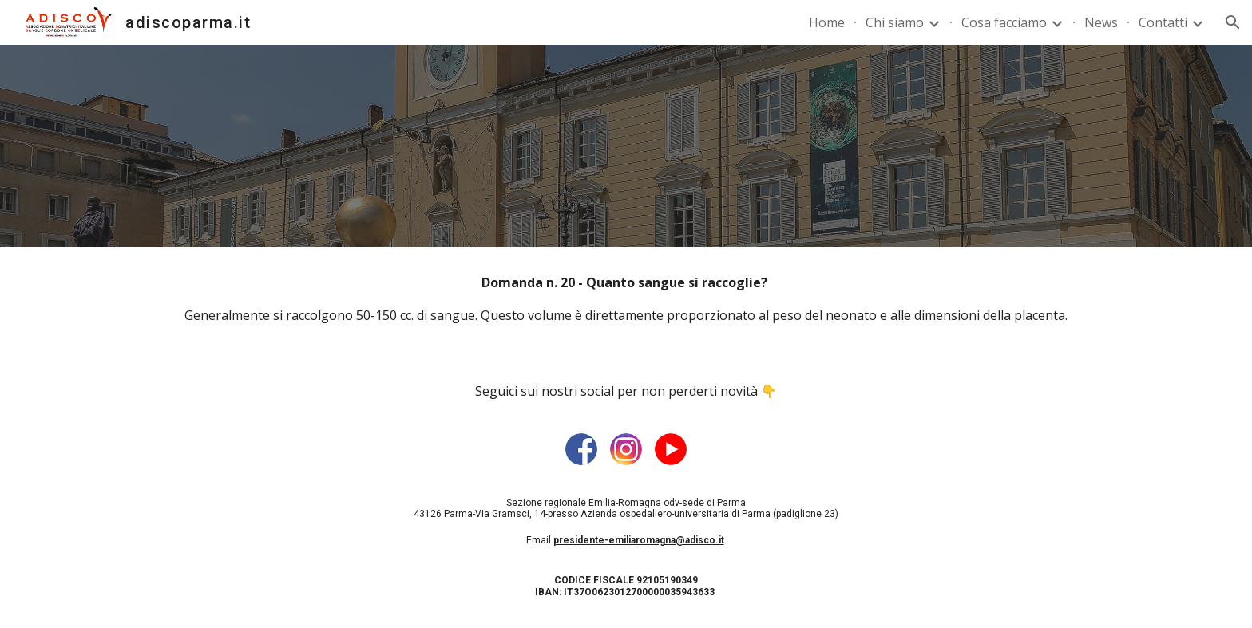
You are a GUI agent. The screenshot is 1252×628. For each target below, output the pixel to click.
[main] (626, 299)
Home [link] (827, 22)
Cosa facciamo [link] (1004, 22)
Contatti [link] (1163, 22)
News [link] (1101, 22)
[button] (1233, 22)
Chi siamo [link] (895, 22)
